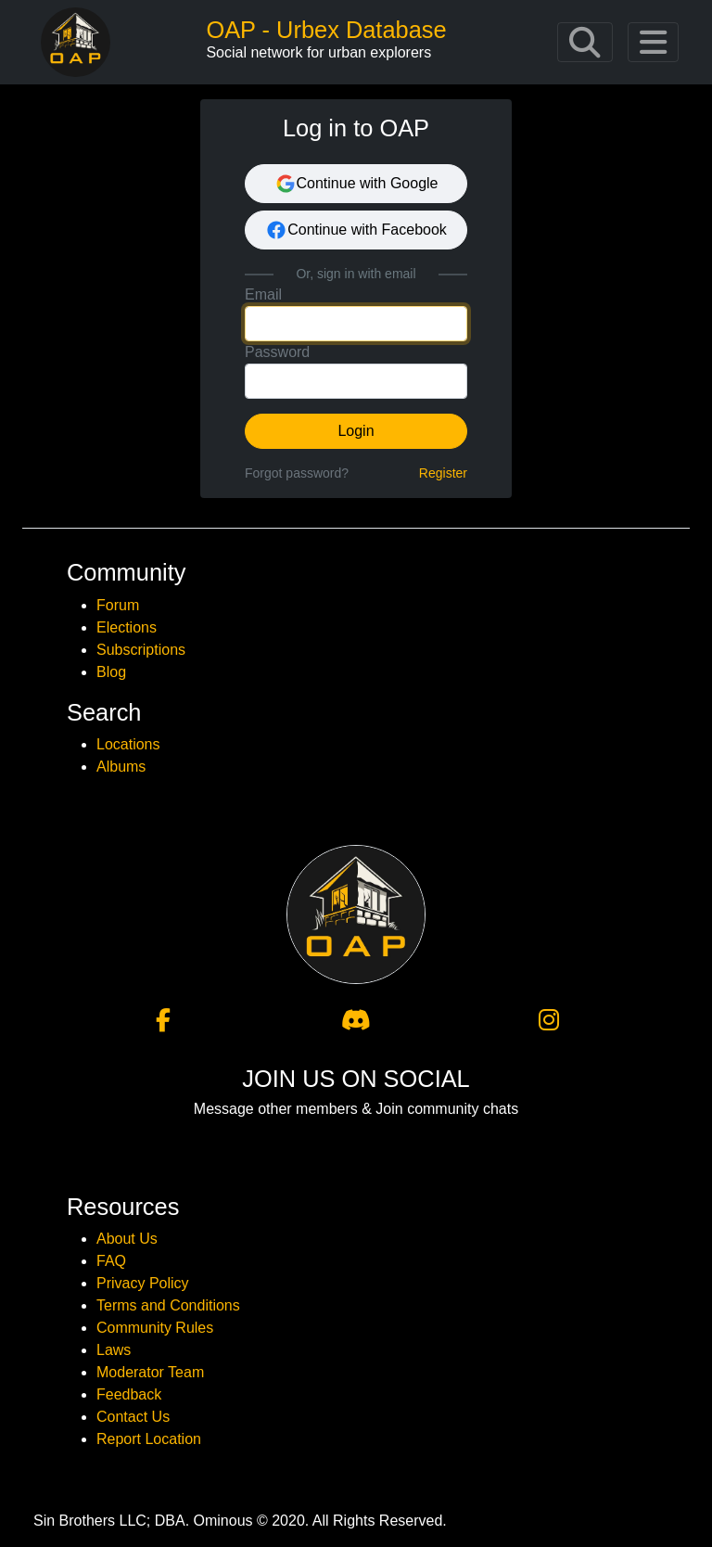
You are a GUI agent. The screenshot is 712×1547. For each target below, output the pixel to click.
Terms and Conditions (168, 1305)
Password (277, 352)
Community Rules (154, 1328)
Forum (117, 605)
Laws (113, 1350)
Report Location (148, 1439)
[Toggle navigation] (585, 42)
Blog (111, 672)
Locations (128, 744)
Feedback (128, 1394)
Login (355, 431)
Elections (126, 627)
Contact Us (133, 1417)
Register (443, 473)
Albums (121, 766)
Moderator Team (150, 1372)
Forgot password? (297, 473)
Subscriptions (140, 650)
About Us (127, 1239)
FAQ (111, 1261)
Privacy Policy (142, 1283)
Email (263, 294)
